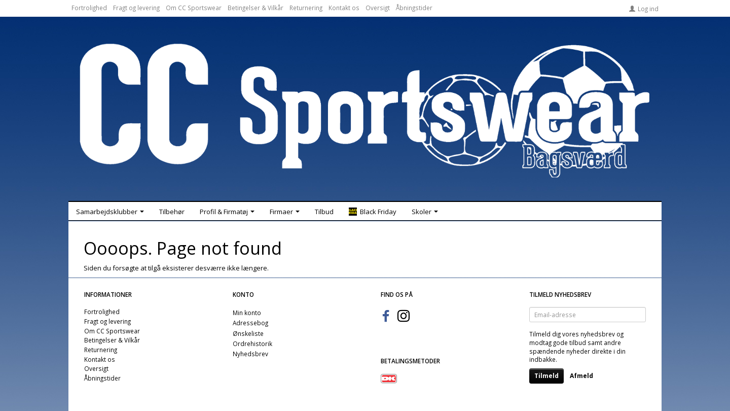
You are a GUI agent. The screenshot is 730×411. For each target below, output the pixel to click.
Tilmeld (546, 375)
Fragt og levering (136, 8)
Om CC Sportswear (194, 8)
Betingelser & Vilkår (255, 8)
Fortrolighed (89, 8)
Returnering (305, 8)
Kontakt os (343, 8)
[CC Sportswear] (365, 111)
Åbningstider (414, 8)
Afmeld (581, 375)
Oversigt (378, 8)
